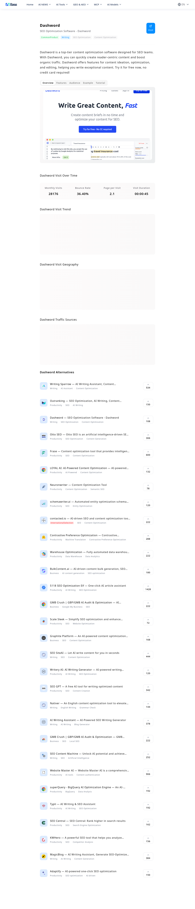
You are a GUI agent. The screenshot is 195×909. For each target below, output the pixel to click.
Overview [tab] (48, 82)
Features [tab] (61, 82)
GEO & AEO (81, 4)
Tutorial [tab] (100, 82)
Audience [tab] (74, 82)
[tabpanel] (97, 127)
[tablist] (74, 83)
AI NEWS (44, 4)
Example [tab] (88, 82)
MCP (98, 4)
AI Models (114, 4)
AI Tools (62, 4)
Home (30, 4)
